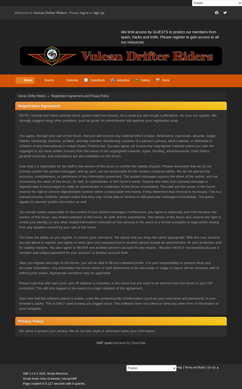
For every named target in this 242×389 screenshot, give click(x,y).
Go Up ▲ (213, 367)
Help (179, 367)
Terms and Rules (194, 367)
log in (84, 13)
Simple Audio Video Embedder (41, 378)
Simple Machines (57, 373)
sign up (98, 13)
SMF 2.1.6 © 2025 (34, 373)
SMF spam (104, 343)
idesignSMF (70, 378)
